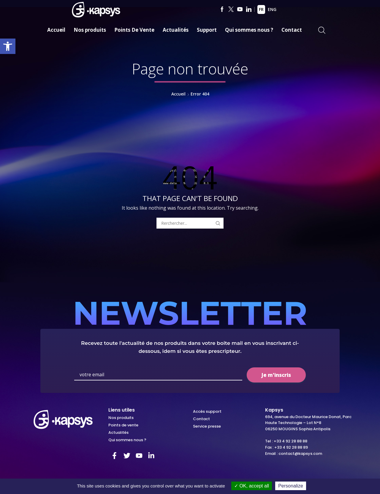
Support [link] (207, 29)
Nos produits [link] (90, 29)
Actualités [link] (176, 29)
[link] (7, 46)
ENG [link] (272, 9)
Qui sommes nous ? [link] (249, 29)
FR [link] (261, 9)
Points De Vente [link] (134, 29)
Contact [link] (291, 29)
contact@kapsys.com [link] (300, 453)
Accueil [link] (56, 29)
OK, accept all (251, 485)
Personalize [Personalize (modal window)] (290, 485)
